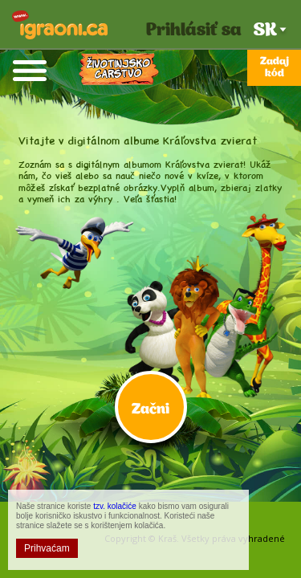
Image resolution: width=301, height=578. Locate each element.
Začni (150, 409)
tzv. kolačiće (114, 506)
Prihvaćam (47, 548)
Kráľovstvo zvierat (119, 70)
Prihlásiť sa (194, 31)
